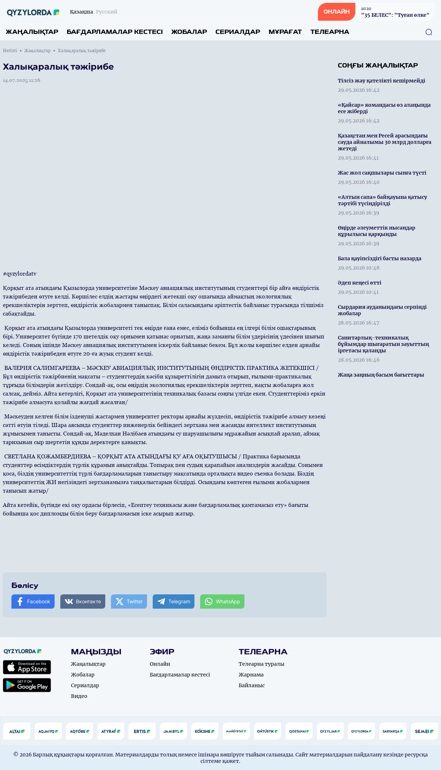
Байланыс (252, 685)
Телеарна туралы (261, 664)
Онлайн (160, 664)
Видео (79, 696)
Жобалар (189, 32)
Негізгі (10, 50)
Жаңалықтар (32, 32)
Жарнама (251, 674)
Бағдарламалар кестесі (115, 32)
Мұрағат (285, 32)
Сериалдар (238, 32)
